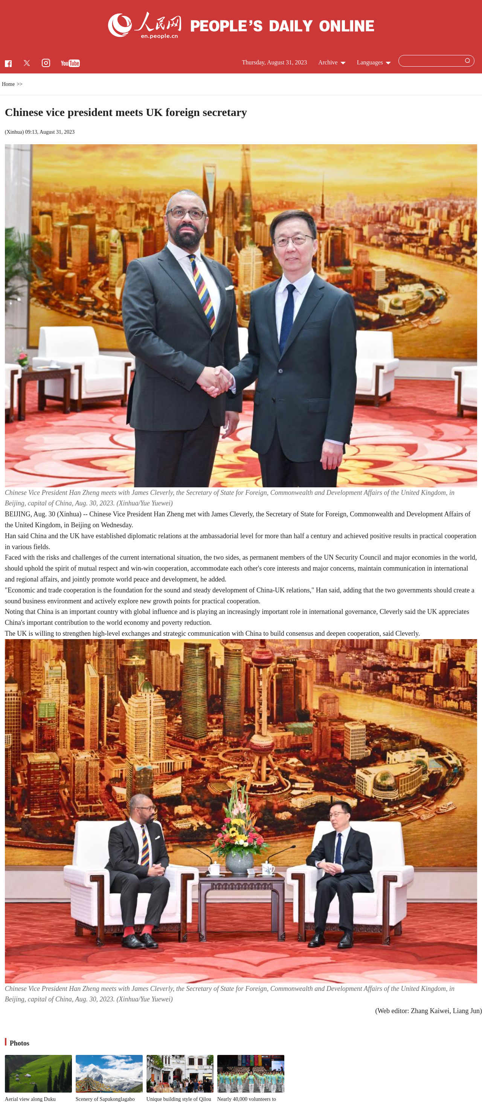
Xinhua (14, 132)
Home (8, 84)
